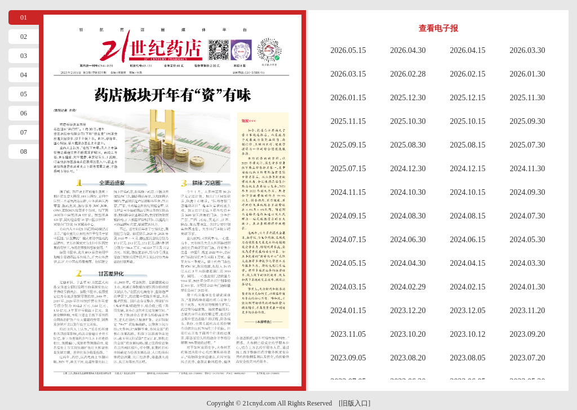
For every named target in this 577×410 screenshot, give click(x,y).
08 (23, 151)
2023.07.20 (527, 358)
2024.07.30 (527, 216)
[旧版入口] (354, 403)
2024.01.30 (527, 287)
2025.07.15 (348, 168)
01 (23, 17)
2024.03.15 (348, 287)
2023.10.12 (468, 334)
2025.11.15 (348, 121)
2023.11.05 (348, 334)
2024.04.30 (408, 263)
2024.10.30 (408, 192)
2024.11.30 (527, 168)
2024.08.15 (468, 216)
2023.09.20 (527, 334)
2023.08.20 (408, 358)
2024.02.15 (468, 287)
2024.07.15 (348, 239)
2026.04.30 (408, 50)
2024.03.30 (527, 263)
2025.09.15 (348, 145)
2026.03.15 (348, 74)
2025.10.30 (408, 121)
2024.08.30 (408, 216)
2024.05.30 (527, 239)
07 (23, 132)
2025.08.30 (408, 145)
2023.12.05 (468, 310)
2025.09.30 (527, 121)
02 (23, 37)
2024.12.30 (408, 168)
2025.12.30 (408, 97)
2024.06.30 (408, 239)
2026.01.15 (348, 97)
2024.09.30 (527, 192)
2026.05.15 (348, 50)
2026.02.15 (468, 74)
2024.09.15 (348, 216)
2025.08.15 (468, 145)
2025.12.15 (468, 97)
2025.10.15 (468, 121)
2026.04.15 (468, 50)
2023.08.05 (468, 358)
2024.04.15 (468, 263)
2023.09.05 (348, 358)
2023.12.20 (408, 310)
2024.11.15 (348, 192)
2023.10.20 (408, 334)
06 (23, 113)
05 (23, 94)
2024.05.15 (348, 263)
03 (23, 56)
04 (23, 75)
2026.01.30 (527, 74)
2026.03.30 (527, 50)
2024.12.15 (468, 168)
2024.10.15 (468, 192)
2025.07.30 (527, 145)
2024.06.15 (468, 239)
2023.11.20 (527, 310)
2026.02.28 (408, 74)
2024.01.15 (348, 310)
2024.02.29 (408, 287)
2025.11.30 (527, 97)
